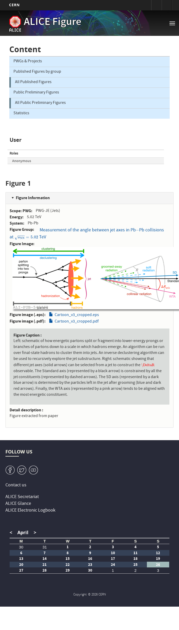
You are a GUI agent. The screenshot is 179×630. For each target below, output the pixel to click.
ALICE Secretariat (22, 497)
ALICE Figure (52, 22)
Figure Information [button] (33, 197)
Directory (167, 5)
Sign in (156, 5)
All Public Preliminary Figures (40, 103)
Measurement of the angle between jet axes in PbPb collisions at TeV (87, 234)
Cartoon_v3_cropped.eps (77, 315)
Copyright (80, 594)
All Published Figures (33, 82)
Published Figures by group (37, 72)
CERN (14, 4)
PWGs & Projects (27, 61)
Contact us (15, 485)
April (23, 532)
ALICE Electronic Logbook (30, 510)
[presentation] (137, 230)
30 (21, 547)
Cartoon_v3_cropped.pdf (77, 322)
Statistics (21, 113)
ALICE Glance (18, 503)
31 (44, 547)
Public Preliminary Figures (36, 93)
